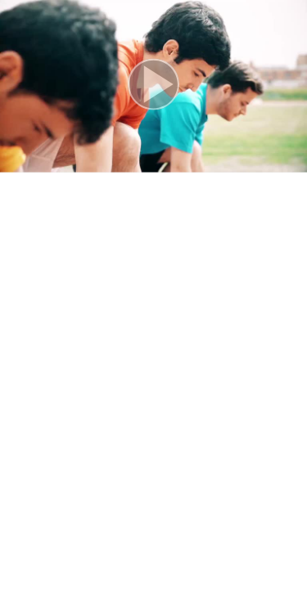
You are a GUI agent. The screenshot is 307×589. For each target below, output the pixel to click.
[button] (153, 86)
